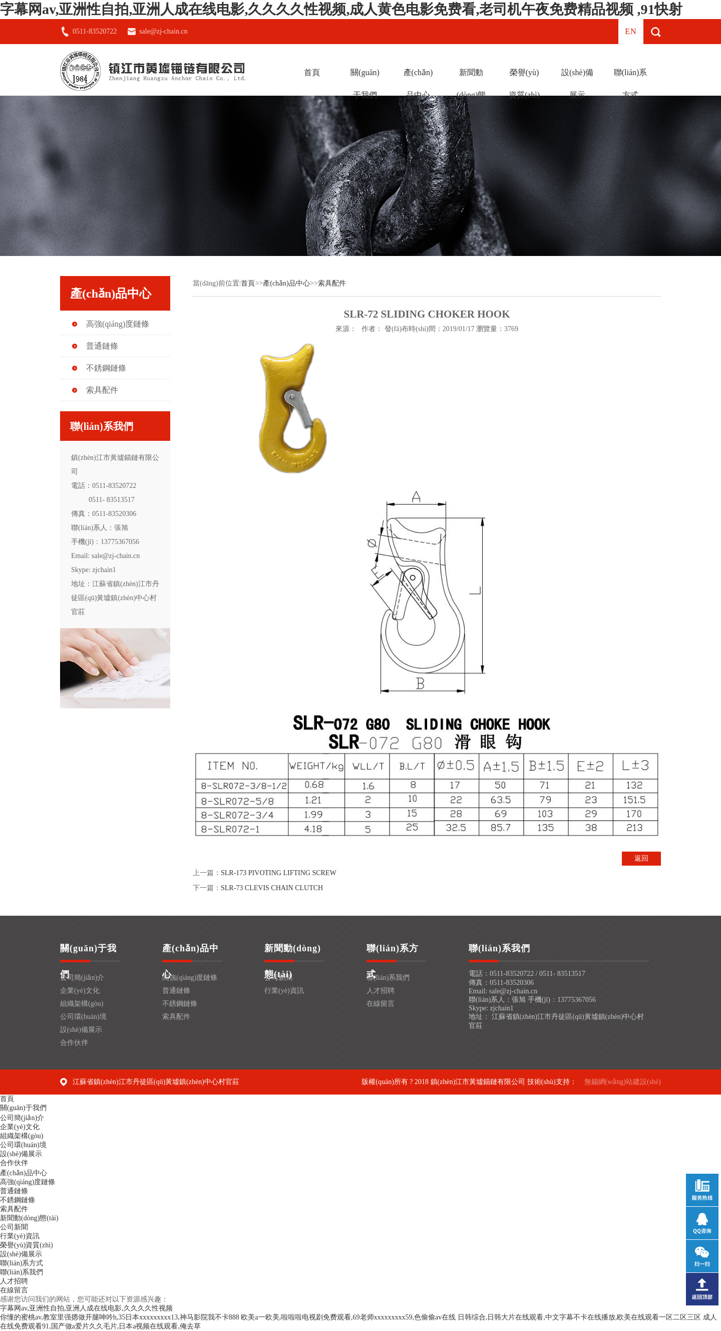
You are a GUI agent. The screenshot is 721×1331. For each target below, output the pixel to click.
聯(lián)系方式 (630, 83)
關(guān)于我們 (365, 83)
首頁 (312, 72)
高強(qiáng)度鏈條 (117, 324)
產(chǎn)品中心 (418, 83)
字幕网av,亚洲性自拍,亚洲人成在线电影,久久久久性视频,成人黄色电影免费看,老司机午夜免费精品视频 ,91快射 (341, 9)
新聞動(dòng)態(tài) (471, 95)
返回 (641, 858)
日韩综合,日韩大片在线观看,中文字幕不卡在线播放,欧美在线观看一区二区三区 (579, 1317)
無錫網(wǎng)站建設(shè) (622, 1082)
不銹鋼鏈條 (106, 368)
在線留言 (381, 1003)
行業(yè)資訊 (284, 990)
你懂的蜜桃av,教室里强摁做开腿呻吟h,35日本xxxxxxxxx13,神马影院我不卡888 (119, 1317)
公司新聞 (14, 1227)
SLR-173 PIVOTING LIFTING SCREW (278, 873)
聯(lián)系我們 (388, 977)
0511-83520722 (95, 31)
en (630, 31)
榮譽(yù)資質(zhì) (524, 83)
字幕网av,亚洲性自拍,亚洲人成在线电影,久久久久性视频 (86, 1308)
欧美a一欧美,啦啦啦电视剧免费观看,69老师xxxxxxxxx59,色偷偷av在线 (348, 1317)
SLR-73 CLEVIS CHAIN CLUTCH (272, 888)
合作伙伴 (74, 1042)
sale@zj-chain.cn (163, 31)
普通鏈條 (102, 346)
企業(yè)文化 (80, 990)
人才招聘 (381, 990)
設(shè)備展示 (577, 83)
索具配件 (102, 390)
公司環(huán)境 (83, 1016)
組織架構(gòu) (81, 1003)
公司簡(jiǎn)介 (82, 977)
